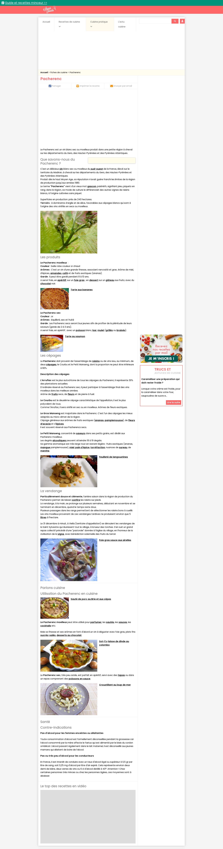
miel (71, 395)
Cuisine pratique (99, 24)
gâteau (110, 228)
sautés (110, 570)
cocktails (45, 574)
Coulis (173, 810)
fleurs (71, 342)
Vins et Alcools (157, 816)
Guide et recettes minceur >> (26, 3)
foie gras (79, 228)
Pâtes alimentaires (54, 816)
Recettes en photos (99, 804)
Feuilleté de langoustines (113, 405)
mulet (101, 278)
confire (76, 448)
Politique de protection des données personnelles (105, 840)
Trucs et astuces (151, 804)
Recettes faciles (73, 804)
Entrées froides (105, 813)
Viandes (142, 816)
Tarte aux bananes (82, 238)
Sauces (95, 816)
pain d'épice (82, 395)
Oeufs (158, 813)
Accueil (46, 21)
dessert (93, 228)
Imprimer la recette (88, 85)
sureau (123, 395)
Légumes (146, 813)
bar (94, 278)
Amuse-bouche (63, 810)
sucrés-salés (48, 583)
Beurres (78, 810)
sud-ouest (96, 117)
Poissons (72, 816)
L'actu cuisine (121, 24)
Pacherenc (75, 72)
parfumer (96, 570)
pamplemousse (114, 368)
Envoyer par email (121, 85)
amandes (55, 221)
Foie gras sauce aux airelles (115, 488)
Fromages (121, 813)
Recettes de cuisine (69, 24)
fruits (54, 342)
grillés (109, 278)
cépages (51, 312)
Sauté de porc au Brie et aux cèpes (91, 547)
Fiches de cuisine (59, 72)
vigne (61, 482)
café (65, 221)
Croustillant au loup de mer (115, 633)
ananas (99, 368)
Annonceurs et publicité (55, 838)
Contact (74, 838)
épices (60, 372)
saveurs (80, 381)
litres (43, 465)
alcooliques (59, 388)
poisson (80, 278)
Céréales (104, 810)
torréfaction (97, 395)
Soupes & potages (112, 816)
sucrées (129, 816)
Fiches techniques (126, 804)
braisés (121, 278)
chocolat (45, 231)
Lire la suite (173, 385)
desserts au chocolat (69, 583)
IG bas (134, 813)
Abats (48, 810)
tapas (121, 623)
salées (84, 816)
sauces (123, 570)
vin (61, 117)
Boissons (91, 810)
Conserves (133, 810)
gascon (91, 134)
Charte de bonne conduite (155, 838)
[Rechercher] (174, 21)
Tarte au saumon (75, 284)
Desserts (48, 813)
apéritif (61, 228)
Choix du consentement (145, 840)
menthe (44, 399)
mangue (45, 395)
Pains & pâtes (171, 813)
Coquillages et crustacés (154, 810)
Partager (55, 85)
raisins (96, 309)
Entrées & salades (65, 813)
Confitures (118, 810)
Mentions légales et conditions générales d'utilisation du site (110, 838)
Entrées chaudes (86, 813)
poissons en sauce (79, 627)
